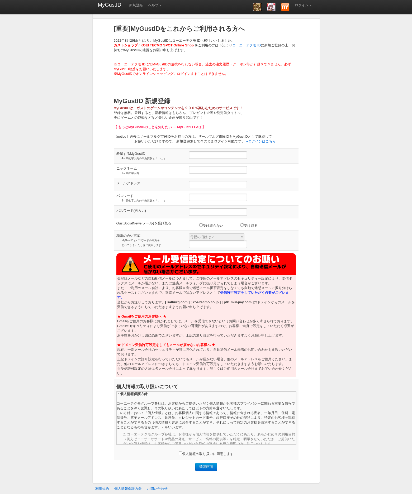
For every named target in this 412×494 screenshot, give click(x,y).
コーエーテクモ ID (246, 45)
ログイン (302, 5)
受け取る (249, 225)
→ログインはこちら (260, 141)
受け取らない (211, 225)
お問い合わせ (157, 489)
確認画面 (206, 467)
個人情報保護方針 (128, 489)
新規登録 (136, 5)
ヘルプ (153, 5)
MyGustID (109, 5)
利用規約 (102, 489)
